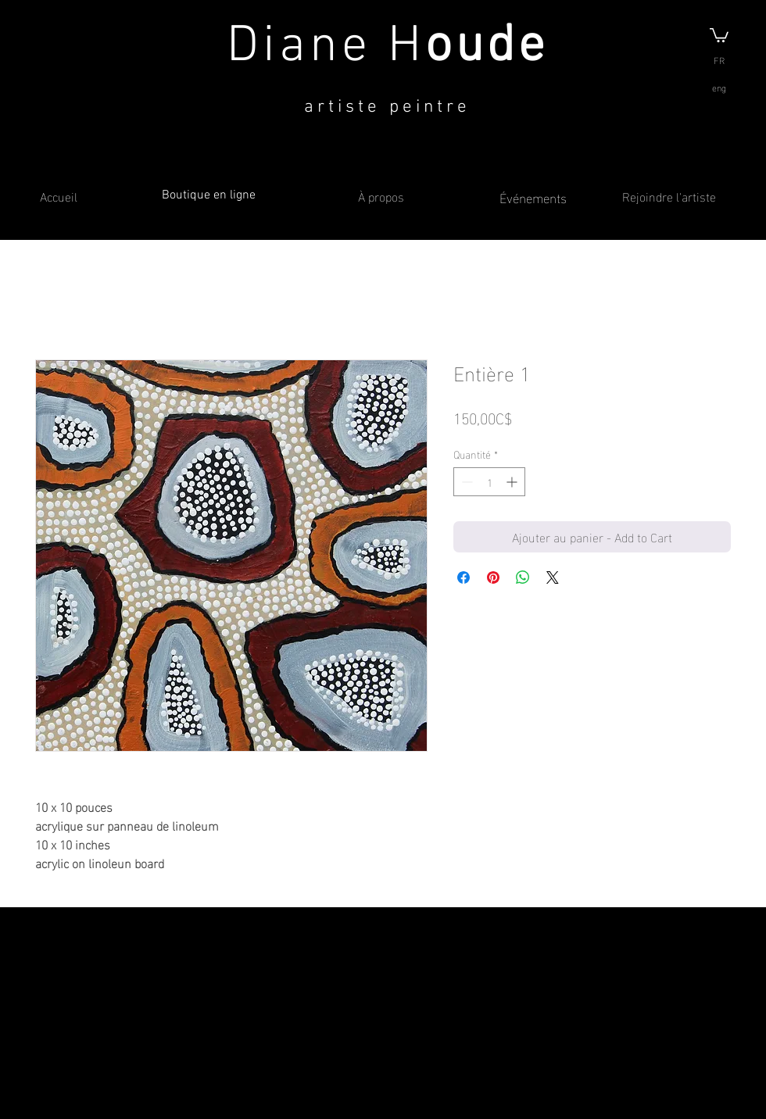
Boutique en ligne (209, 195)
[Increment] (513, 481)
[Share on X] (552, 577)
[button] (719, 34)
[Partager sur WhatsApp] (523, 577)
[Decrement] (465, 481)
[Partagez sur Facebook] (463, 577)
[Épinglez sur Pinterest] (493, 577)
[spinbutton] (489, 481)
